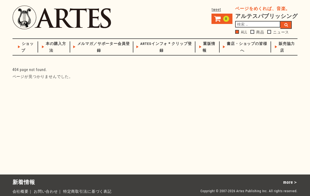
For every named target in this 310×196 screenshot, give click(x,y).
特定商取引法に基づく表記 (87, 191)
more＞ (290, 182)
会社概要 (21, 191)
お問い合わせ (46, 191)
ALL (241, 32)
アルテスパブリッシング (62, 17)
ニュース (278, 32)
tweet (216, 9)
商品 (257, 32)
